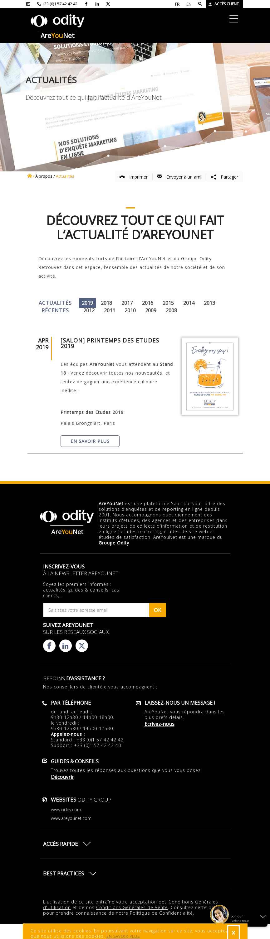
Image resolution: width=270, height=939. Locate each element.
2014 (188, 302)
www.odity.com (66, 809)
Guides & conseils (75, 761)
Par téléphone (71, 702)
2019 (87, 302)
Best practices (63, 873)
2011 (109, 310)
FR (177, 4)
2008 (171, 310)
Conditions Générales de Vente (132, 907)
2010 (130, 310)
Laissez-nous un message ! (180, 702)
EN (188, 4)
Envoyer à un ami (179, 177)
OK (157, 610)
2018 (106, 302)
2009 (150, 310)
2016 (147, 302)
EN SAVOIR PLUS (123, 936)
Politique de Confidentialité (161, 913)
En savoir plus (90, 441)
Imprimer (134, 177)
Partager (224, 177)
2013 (209, 302)
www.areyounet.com (71, 818)
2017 (127, 302)
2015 (168, 302)
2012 (89, 310)
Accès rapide (60, 843)
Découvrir (62, 777)
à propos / (45, 176)
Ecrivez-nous (159, 724)
